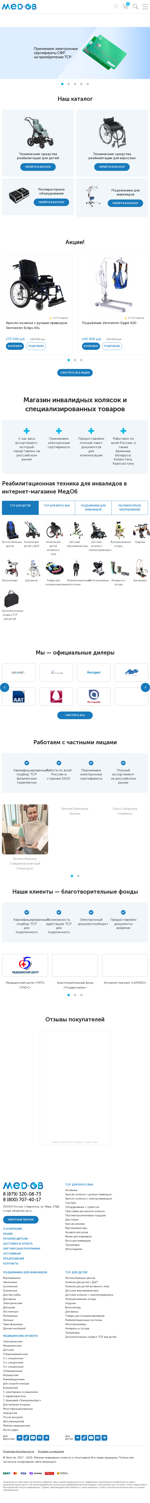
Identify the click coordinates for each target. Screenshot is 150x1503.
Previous (4, 687)
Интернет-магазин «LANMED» (125, 982)
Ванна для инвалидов (78, 1236)
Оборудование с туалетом (82, 1207)
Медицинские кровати (20, 1336)
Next (145, 687)
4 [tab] (81, 84)
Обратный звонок (21, 1219)
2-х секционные (13, 1358)
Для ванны (31, 580)
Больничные (10, 1387)
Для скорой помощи (16, 1383)
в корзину (15, 346)
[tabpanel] (75, 53)
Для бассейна (11, 1294)
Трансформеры (13, 1324)
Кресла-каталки (75, 1223)
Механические (12, 1345)
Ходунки (140, 542)
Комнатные (10, 1290)
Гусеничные (10, 1286)
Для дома (9, 1307)
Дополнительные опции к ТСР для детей (12, 614)
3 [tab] (75, 84)
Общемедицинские (15, 1354)
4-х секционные (13, 1366)
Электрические (12, 1303)
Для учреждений (13, 1421)
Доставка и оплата (18, 1243)
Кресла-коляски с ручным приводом (88, 1194)
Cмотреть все (75, 715)
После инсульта (13, 1417)
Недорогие (10, 1413)
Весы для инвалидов (78, 1240)
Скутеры (70, 1202)
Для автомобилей (14, 1328)
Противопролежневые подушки (85, 1215)
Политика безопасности (18, 1451)
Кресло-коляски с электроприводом (88, 1198)
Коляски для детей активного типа (87, 1286)
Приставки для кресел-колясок (85, 1211)
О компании (12, 1228)
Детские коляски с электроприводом (100, 546)
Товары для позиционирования (84, 1315)
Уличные (8, 1320)
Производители (15, 1238)
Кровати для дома (76, 1232)
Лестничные (10, 1311)
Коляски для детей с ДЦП (81, 1282)
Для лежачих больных (16, 1404)
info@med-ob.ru (22, 1210)
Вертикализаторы (76, 1228)
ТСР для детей (76, 1272)
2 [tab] (68, 84)
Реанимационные (14, 1379)
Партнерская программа (21, 1248)
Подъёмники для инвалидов (25, 1272)
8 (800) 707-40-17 (22, 1199)
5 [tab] (87, 84)
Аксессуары (10, 1429)
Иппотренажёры (99, 580)
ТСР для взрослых (79, 1184)
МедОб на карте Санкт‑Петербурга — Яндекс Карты (75, 1142)
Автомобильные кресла (80, 1278)
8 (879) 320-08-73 (22, 1194)
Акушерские (11, 1375)
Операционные (12, 1371)
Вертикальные (11, 1278)
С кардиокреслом (14, 1396)
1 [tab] (62, 84)
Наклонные (10, 1282)
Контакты (10, 1263)
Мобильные (10, 1315)
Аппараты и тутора (77, 1328)
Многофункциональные (18, 1408)
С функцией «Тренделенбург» (22, 1400)
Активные (71, 1190)
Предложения (13, 1258)
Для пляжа (71, 1219)
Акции (7, 1233)
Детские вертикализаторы (81, 1290)
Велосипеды (9, 580)
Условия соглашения (51, 1451)
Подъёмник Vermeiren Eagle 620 (109, 323)
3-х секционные (13, 1362)
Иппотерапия (73, 1249)
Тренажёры (140, 580)
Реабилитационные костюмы (83, 1320)
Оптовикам (12, 1253)
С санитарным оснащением (20, 1392)
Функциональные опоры (80, 1299)
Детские (8, 1350)
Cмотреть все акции (75, 372)
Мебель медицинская (16, 1425)
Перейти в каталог (38, 166)
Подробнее (36, 346)
